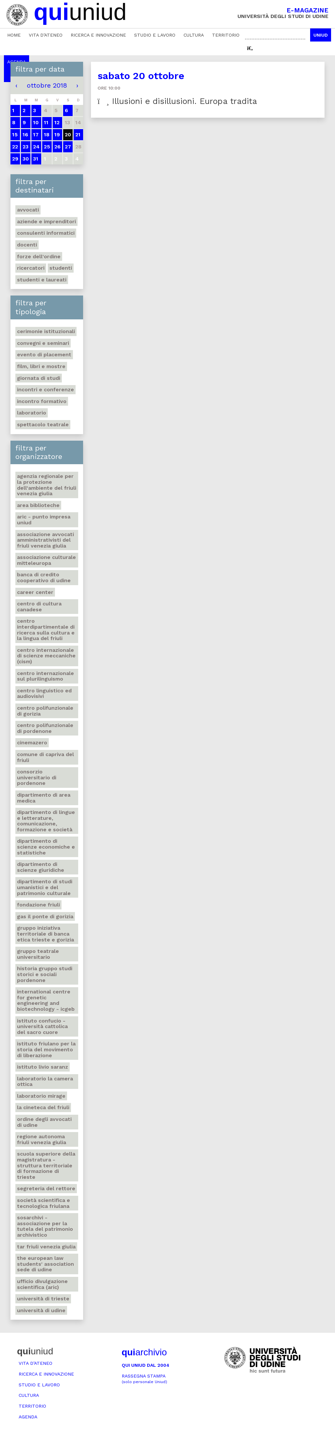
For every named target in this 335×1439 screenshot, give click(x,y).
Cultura (194, 35)
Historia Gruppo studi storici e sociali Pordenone (44, 974)
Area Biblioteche (38, 505)
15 (15, 134)
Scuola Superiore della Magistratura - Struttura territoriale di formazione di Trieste (46, 1165)
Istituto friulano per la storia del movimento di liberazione (46, 1049)
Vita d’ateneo (45, 35)
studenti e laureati (41, 280)
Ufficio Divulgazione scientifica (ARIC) (42, 1284)
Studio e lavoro (154, 35)
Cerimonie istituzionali (46, 331)
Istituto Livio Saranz (42, 1067)
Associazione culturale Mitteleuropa (46, 560)
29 (15, 159)
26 (57, 147)
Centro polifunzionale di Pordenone (45, 728)
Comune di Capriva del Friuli (45, 757)
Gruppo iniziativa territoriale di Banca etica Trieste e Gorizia (45, 933)
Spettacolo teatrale (43, 424)
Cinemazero (32, 742)
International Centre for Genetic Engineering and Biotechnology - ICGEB (46, 1000)
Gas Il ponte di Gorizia (45, 916)
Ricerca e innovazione (98, 35)
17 (36, 134)
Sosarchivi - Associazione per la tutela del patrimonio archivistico (45, 1226)
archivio (144, 1352)
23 (25, 147)
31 (35, 159)
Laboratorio (31, 413)
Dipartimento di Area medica (43, 798)
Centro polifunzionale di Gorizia (45, 711)
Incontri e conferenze (45, 389)
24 (36, 147)
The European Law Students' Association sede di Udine (45, 1264)
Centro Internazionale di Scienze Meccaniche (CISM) (46, 656)
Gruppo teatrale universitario (38, 954)
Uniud (320, 35)
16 (25, 134)
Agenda (28, 1416)
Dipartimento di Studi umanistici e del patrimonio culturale (44, 887)
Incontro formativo (41, 401)
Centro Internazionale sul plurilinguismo (45, 676)
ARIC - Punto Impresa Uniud (43, 520)
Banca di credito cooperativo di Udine (44, 577)
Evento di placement (44, 354)
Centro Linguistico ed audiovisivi (44, 693)
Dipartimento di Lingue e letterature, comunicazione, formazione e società (46, 821)
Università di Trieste (43, 1298)
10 (36, 122)
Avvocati (28, 210)
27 (68, 147)
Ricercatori (30, 268)
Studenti (60, 268)
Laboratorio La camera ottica (45, 1081)
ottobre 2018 (47, 85)
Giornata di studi (38, 378)
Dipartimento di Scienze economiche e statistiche (46, 846)
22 (15, 147)
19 (57, 134)
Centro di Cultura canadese (39, 607)
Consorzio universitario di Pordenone (36, 777)
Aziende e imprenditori (46, 221)
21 (77, 134)
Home (14, 35)
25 (47, 147)
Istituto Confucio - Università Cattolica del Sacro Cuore (42, 1026)
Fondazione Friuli (38, 905)
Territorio (225, 35)
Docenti (27, 245)
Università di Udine (41, 1310)
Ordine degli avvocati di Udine (44, 1122)
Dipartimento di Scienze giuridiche (40, 867)
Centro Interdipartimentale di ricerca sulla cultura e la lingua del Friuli (46, 629)
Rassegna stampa (144, 1378)
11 (46, 122)
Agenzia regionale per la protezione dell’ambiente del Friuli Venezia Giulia (46, 485)
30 (26, 159)
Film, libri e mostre (41, 366)
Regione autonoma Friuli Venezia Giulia (41, 1139)
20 (68, 134)
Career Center (35, 592)
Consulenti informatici (46, 233)
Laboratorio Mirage (41, 1096)
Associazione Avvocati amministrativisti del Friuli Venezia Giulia (45, 540)
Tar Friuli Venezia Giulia (46, 1247)
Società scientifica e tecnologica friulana (43, 1203)
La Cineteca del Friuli (43, 1107)
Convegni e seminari (43, 343)
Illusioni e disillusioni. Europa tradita (177, 101)
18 (46, 134)
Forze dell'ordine (39, 256)
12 (57, 122)
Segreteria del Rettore (46, 1188)
